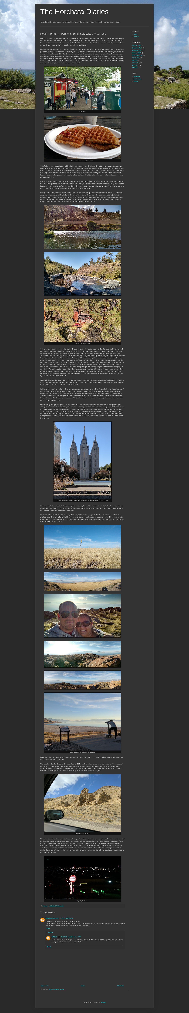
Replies (50, 932)
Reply (48, 928)
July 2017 (135, 60)
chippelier (137, 76)
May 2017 (135, 65)
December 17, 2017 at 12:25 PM (62, 918)
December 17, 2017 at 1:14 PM (71, 937)
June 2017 (135, 63)
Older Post (120, 986)
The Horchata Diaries (74, 12)
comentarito (137, 79)
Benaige (49, 918)
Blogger (103, 1002)
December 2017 (137, 48)
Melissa (54, 937)
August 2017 (136, 58)
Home (83, 986)
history (136, 81)
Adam (135, 34)
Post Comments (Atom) (56, 989)
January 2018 (136, 45)
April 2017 (135, 67)
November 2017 (137, 50)
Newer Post (44, 986)
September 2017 (137, 55)
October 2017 (136, 53)
